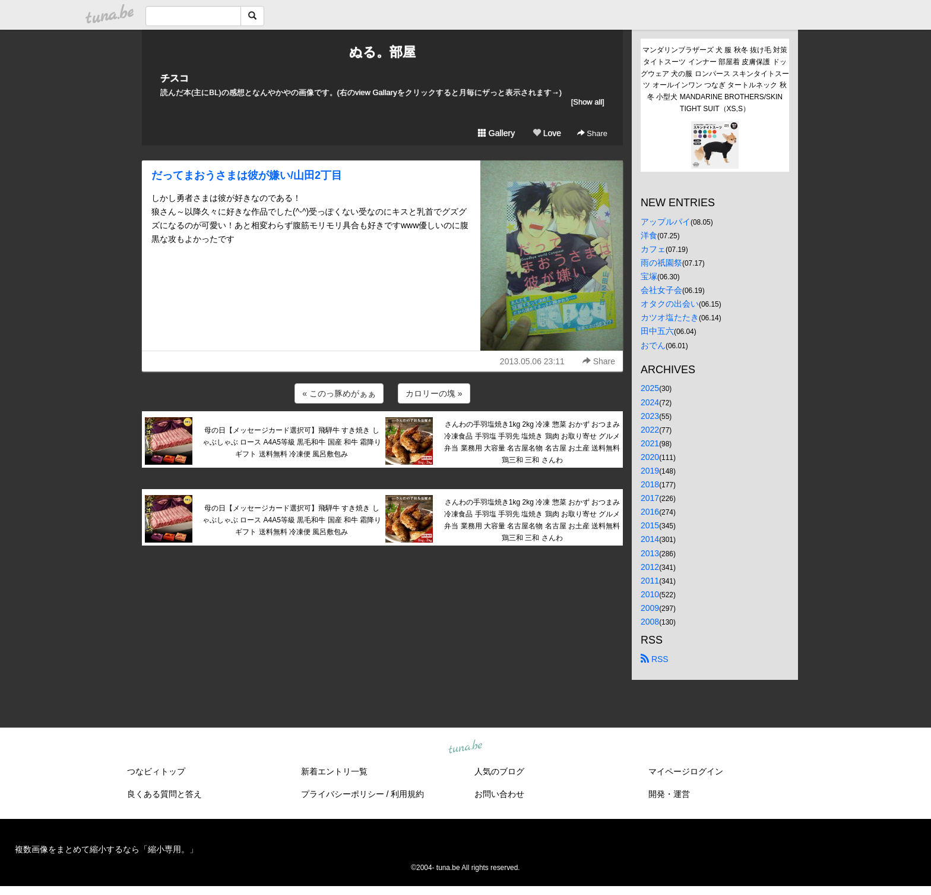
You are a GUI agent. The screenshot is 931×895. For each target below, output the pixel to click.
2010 (650, 594)
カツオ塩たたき (670, 317)
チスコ (174, 78)
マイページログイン (685, 771)
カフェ (653, 249)
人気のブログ (499, 771)
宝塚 (649, 276)
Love (547, 133)
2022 (650, 429)
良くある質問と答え (164, 794)
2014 (650, 539)
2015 (650, 525)
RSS (655, 659)
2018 (650, 484)
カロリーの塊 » (434, 393)
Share (592, 133)
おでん (653, 345)
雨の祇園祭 (661, 262)
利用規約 (407, 794)
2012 (650, 567)
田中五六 (657, 331)
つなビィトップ (156, 771)
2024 (650, 402)
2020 (650, 457)
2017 (650, 498)
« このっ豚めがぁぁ (339, 393)
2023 (650, 416)
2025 (650, 388)
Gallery (496, 133)
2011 (650, 580)
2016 (650, 511)
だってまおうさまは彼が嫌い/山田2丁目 (246, 175)
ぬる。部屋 (382, 52)
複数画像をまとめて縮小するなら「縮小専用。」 (106, 849)
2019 (650, 470)
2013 (650, 553)
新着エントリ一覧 (334, 771)
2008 (650, 621)
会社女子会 (661, 290)
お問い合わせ (499, 794)
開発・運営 (669, 794)
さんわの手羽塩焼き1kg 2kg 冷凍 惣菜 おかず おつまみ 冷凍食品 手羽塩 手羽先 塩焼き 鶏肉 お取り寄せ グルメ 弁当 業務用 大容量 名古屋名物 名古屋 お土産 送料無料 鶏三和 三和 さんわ (532, 442)
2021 (650, 443)
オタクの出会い (670, 303)
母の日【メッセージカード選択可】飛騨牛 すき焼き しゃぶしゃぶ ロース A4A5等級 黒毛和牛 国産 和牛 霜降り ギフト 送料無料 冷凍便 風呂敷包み (291, 442)
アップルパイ (666, 221)
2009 (650, 608)
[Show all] (587, 101)
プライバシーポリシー (342, 794)
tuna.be (464, 747)
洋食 (649, 235)
